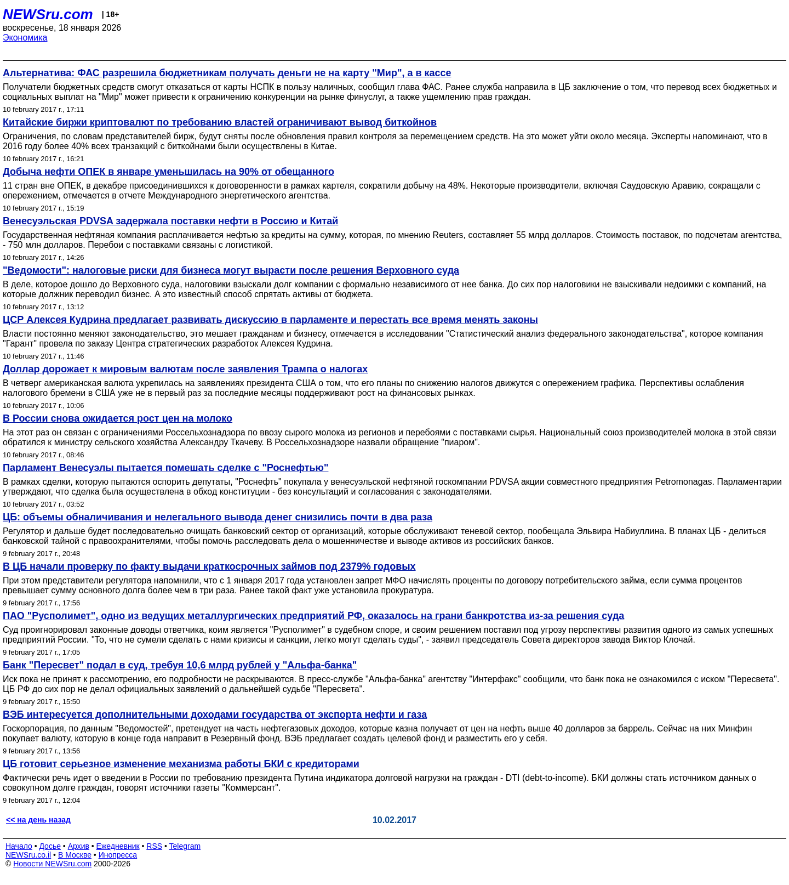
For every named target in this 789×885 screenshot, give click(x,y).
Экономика (25, 37)
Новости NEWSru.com (52, 863)
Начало (18, 846)
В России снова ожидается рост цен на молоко (117, 418)
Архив (78, 846)
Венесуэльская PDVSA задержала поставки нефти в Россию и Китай (170, 220)
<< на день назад (38, 819)
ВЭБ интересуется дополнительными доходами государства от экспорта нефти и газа (215, 714)
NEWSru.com (48, 14)
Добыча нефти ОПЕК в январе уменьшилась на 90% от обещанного (168, 171)
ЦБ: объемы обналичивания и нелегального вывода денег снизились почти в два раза (217, 517)
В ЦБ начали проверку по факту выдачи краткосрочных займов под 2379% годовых (209, 566)
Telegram (185, 846)
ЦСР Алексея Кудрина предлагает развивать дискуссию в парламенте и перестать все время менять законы (270, 319)
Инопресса (118, 854)
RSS (154, 846)
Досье (50, 846)
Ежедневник (118, 846)
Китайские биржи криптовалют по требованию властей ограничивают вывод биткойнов (220, 122)
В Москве (75, 854)
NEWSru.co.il (28, 854)
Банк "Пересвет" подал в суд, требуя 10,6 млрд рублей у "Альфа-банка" (180, 665)
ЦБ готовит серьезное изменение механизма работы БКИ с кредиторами (181, 763)
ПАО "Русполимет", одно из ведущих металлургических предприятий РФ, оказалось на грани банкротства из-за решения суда (313, 615)
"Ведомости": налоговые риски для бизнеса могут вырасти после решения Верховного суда (231, 270)
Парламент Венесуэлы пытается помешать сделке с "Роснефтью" (165, 467)
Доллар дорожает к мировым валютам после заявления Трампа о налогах (185, 369)
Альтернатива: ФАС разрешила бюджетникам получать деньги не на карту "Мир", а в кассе (227, 72)
